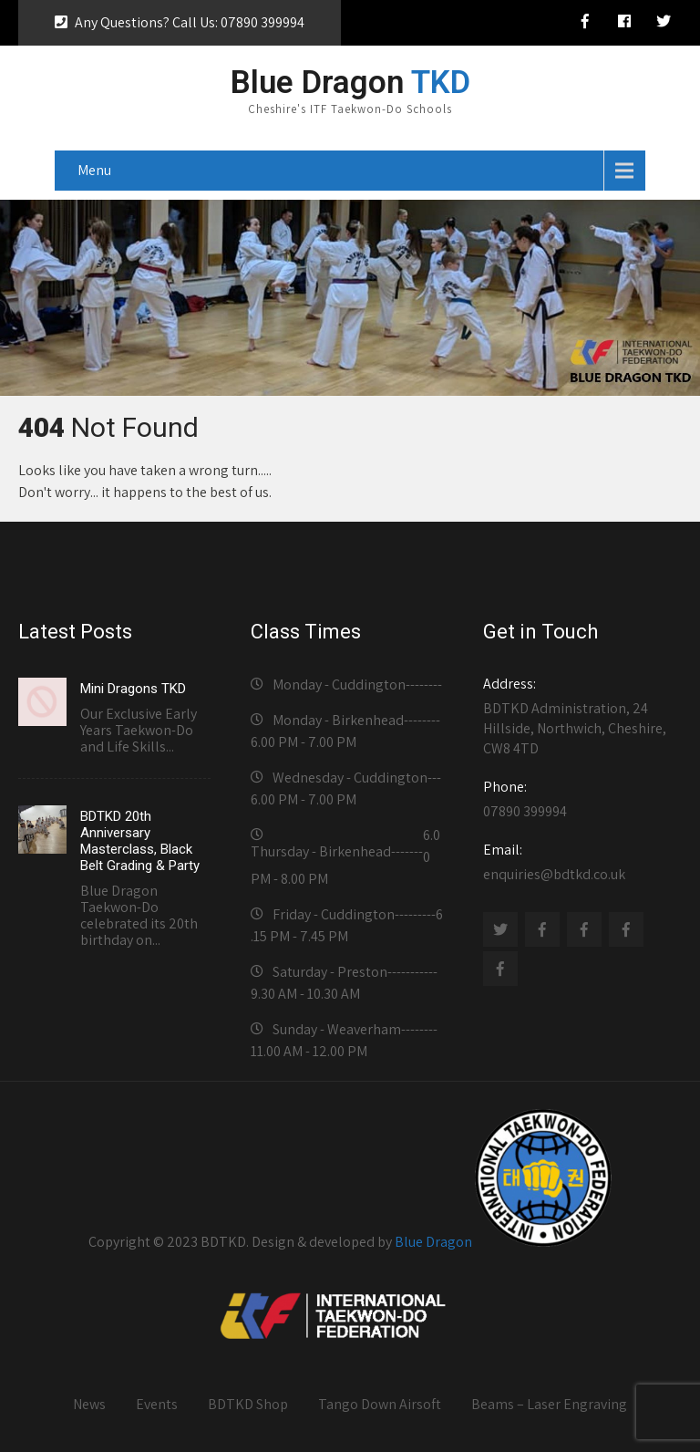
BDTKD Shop (248, 1404)
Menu (94, 170)
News (89, 1404)
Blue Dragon (433, 1241)
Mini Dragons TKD (133, 688)
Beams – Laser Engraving (549, 1404)
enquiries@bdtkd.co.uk (579, 862)
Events (157, 1404)
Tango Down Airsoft (379, 1404)
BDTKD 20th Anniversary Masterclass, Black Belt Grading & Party (140, 841)
